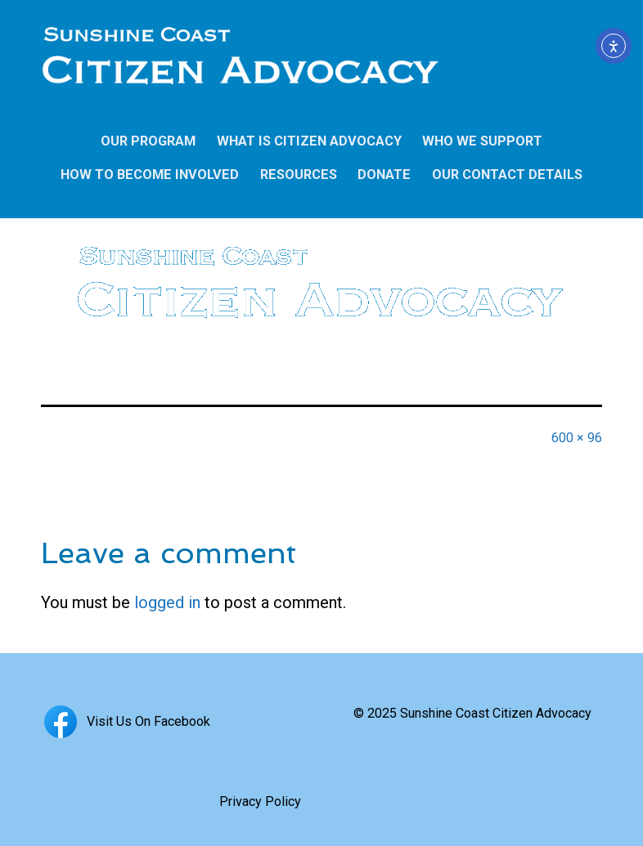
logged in (167, 602)
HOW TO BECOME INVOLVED (150, 174)
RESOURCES (298, 174)
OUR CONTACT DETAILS (507, 174)
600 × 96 (576, 437)
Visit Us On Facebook (125, 721)
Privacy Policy (260, 801)
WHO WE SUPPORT (482, 141)
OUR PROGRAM (148, 141)
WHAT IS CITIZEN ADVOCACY (309, 141)
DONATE (384, 174)
